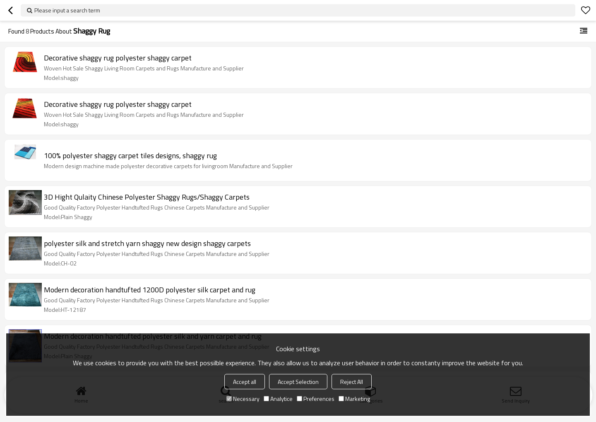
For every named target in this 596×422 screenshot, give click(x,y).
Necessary (243, 398)
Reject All (351, 381)
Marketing (354, 398)
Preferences (315, 398)
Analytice (278, 398)
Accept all (244, 381)
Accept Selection (298, 381)
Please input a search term (67, 10)
